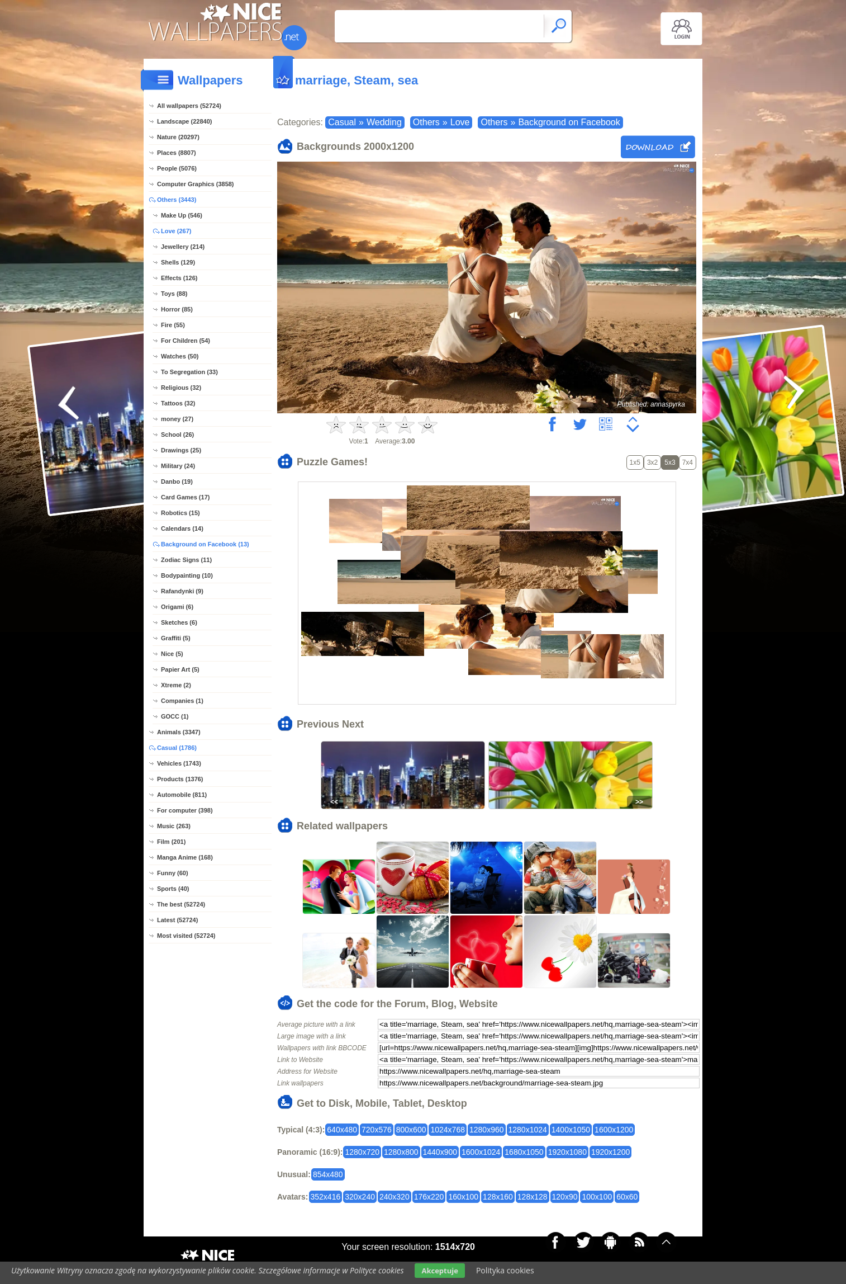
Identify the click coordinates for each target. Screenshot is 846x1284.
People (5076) (177, 168)
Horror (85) (177, 309)
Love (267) (176, 231)
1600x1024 (481, 1152)
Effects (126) (179, 278)
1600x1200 (614, 1129)
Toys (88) (174, 293)
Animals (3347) (179, 732)
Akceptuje (439, 1271)
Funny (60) (172, 873)
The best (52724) (181, 904)
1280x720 (362, 1152)
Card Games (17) (185, 497)
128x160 (498, 1196)
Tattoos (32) (178, 403)
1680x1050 (524, 1152)
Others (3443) (176, 199)
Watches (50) (179, 356)
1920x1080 (567, 1152)
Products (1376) (180, 779)
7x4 (687, 462)
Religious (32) (181, 387)
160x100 (463, 1196)
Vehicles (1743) (179, 763)
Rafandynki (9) (182, 591)
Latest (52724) (177, 920)
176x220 (429, 1196)
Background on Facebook (569, 122)
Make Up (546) (181, 215)
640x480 (342, 1129)
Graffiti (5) (176, 638)
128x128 (532, 1196)
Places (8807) (176, 152)
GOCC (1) (175, 716)
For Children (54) (185, 340)
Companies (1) (182, 700)
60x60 (627, 1196)
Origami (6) (177, 606)
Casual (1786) (177, 747)
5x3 (669, 462)
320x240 (360, 1196)
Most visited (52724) (186, 935)
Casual (342, 122)
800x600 (411, 1129)
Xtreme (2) (176, 685)
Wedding (384, 122)
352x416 (326, 1196)
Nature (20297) (178, 137)
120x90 (565, 1196)
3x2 (652, 462)
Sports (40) (173, 888)
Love (460, 122)
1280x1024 (527, 1129)
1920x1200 (610, 1152)
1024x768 (447, 1129)
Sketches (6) (179, 622)
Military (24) (178, 465)
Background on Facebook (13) (205, 544)
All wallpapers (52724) (189, 105)
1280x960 (486, 1129)
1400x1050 (571, 1129)
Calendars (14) (182, 528)
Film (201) (171, 841)
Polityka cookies (505, 1270)
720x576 (377, 1129)
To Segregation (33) (189, 372)
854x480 (328, 1174)
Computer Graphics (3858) (195, 184)
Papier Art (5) (180, 669)
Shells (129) (178, 262)
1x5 (635, 462)
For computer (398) (185, 810)
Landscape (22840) (184, 121)
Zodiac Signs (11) (186, 559)
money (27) (177, 419)
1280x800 (401, 1152)
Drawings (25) (181, 450)
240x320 (394, 1196)
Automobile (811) (182, 794)
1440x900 (440, 1152)
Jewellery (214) (183, 246)
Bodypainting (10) (187, 575)
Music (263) (174, 826)
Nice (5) (172, 653)
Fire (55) (173, 325)
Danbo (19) (177, 481)
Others (426, 122)
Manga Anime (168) (185, 857)
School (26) (177, 434)
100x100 (597, 1196)
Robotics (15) (180, 512)
